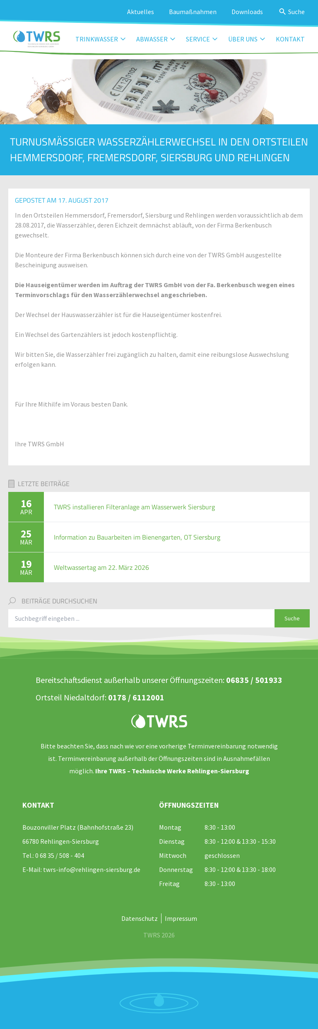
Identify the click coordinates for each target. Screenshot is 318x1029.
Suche (292, 618)
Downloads (247, 11)
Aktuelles (140, 11)
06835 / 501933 (254, 680)
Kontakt (290, 39)
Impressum (181, 918)
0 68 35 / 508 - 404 (59, 855)
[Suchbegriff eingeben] (141, 618)
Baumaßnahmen (193, 11)
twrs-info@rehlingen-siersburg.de (91, 869)
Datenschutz (139, 918)
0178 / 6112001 (136, 697)
